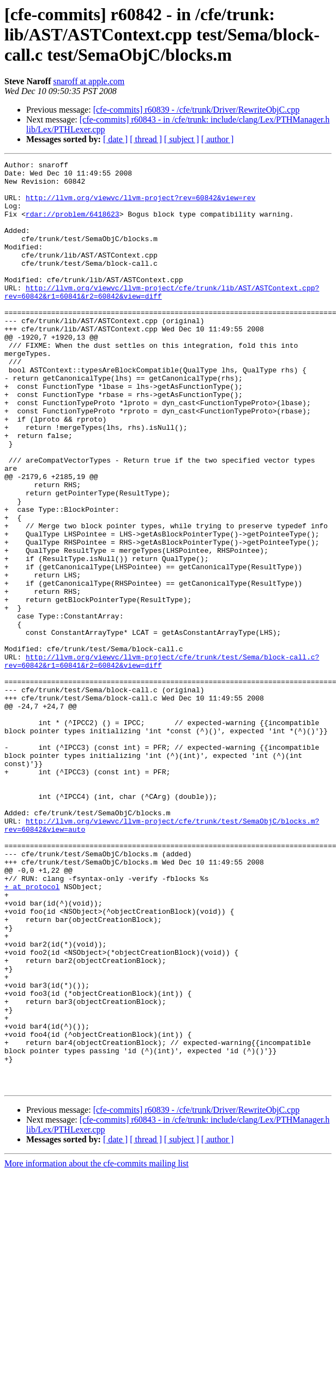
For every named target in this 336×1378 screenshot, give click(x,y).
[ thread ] (146, 139)
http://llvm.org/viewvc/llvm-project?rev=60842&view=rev (140, 206)
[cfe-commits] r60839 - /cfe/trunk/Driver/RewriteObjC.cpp (196, 109)
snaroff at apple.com (88, 81)
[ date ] (115, 139)
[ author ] (217, 139)
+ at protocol (31, 1032)
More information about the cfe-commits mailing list (96, 1348)
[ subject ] (181, 139)
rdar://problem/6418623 (72, 225)
